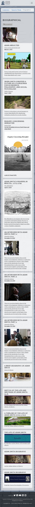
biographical (8, 24)
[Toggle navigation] (31, 3)
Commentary (5, 10)
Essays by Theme (16, 10)
